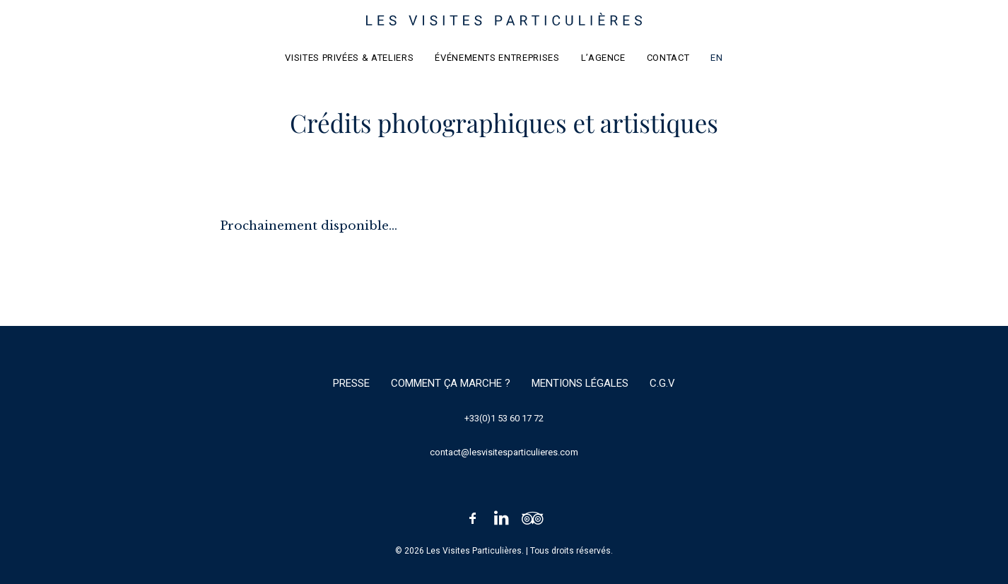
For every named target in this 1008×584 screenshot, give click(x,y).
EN (716, 57)
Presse (351, 383)
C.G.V (662, 383)
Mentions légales (580, 383)
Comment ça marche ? (450, 383)
